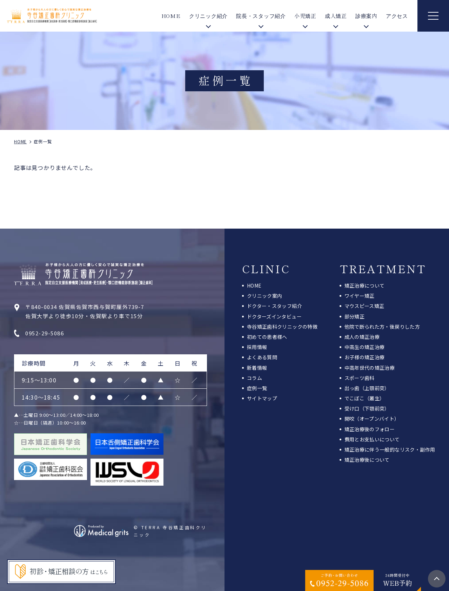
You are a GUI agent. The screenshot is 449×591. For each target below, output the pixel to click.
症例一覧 (257, 388)
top (436, 578)
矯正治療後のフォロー (369, 429)
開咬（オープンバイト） (372, 418)
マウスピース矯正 (364, 305)
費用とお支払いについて (372, 439)
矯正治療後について (367, 459)
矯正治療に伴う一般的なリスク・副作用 (389, 449)
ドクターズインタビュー (274, 316)
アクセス (397, 15)
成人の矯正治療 (362, 336)
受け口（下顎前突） (367, 408)
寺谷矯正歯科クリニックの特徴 (282, 326)
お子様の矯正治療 (364, 357)
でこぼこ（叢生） (364, 398)
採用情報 (257, 346)
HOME (171, 15)
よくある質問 (262, 357)
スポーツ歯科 (359, 377)
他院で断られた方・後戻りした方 (382, 326)
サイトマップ (262, 398)
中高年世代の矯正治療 (369, 367)
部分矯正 (354, 316)
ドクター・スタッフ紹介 (274, 305)
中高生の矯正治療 (364, 346)
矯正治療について (364, 285)
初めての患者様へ (267, 336)
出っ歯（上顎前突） (367, 388)
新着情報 (257, 367)
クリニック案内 (264, 295)
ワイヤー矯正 (359, 295)
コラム (254, 377)
